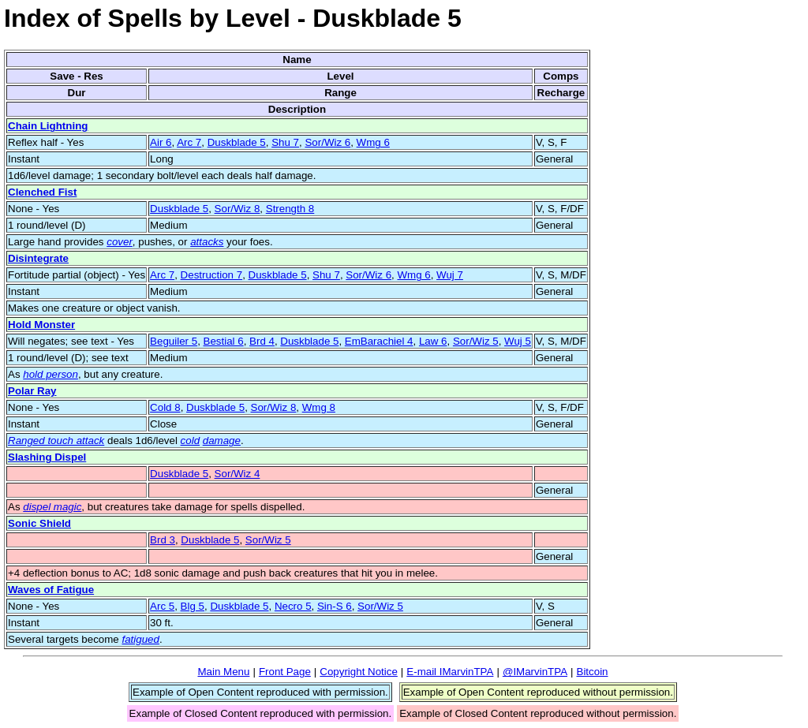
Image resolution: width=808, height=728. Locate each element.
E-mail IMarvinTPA (449, 672)
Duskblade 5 (237, 142)
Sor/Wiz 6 (327, 142)
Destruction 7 (212, 275)
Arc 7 (189, 142)
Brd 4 (262, 341)
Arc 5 (162, 606)
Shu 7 (285, 142)
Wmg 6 (373, 142)
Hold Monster (41, 324)
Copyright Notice (359, 672)
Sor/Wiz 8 (237, 209)
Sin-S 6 (334, 606)
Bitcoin (592, 672)
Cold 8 (165, 407)
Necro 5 (293, 606)
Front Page (285, 672)
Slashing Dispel (47, 457)
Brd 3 (162, 540)
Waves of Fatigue (51, 589)
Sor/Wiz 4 (237, 474)
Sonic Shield (39, 523)
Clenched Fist (42, 192)
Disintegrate (38, 258)
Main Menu (223, 672)
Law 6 (433, 341)
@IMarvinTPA (535, 672)
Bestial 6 (224, 341)
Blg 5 (192, 606)
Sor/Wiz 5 (476, 341)
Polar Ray (32, 391)
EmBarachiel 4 (379, 341)
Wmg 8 (318, 407)
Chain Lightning (48, 126)
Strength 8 (290, 209)
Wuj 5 (517, 341)
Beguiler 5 (173, 341)
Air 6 (160, 142)
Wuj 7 (449, 275)
